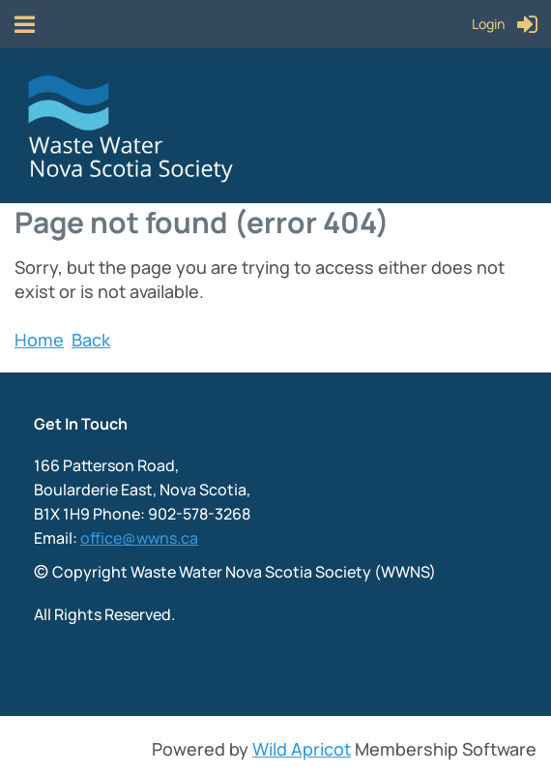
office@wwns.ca (139, 538)
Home (39, 339)
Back (91, 339)
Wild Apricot (301, 748)
